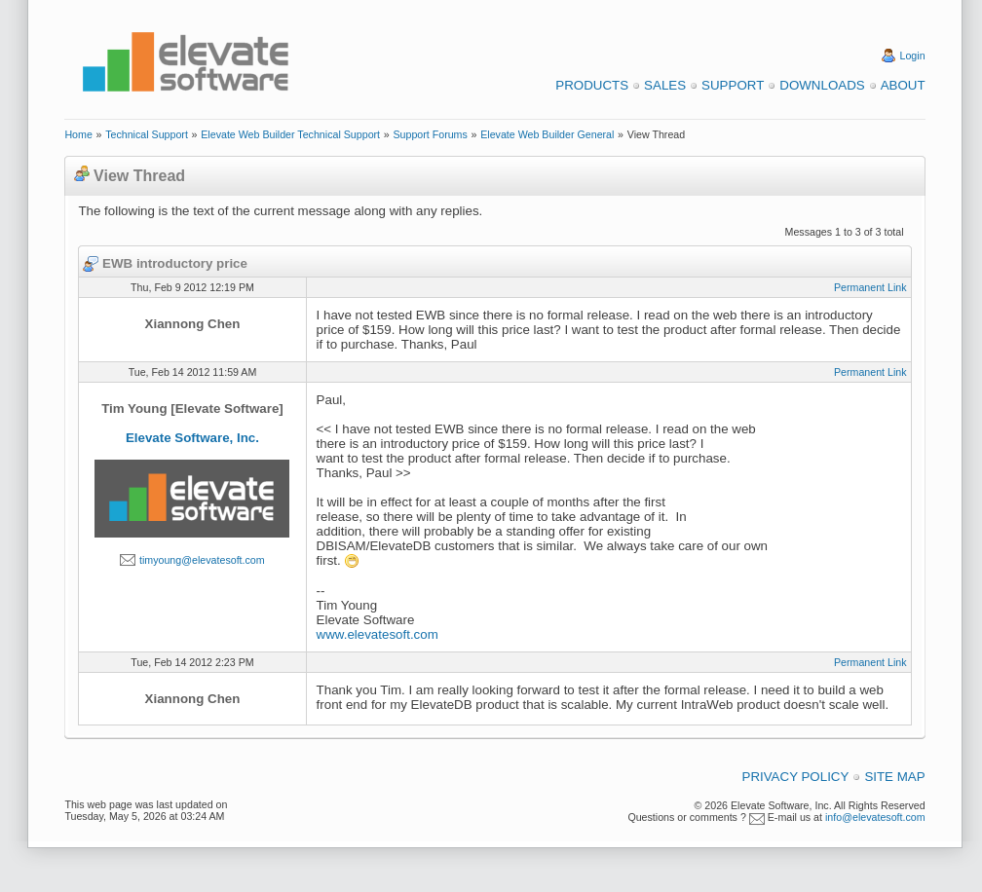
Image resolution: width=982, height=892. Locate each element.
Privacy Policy (796, 776)
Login (912, 55)
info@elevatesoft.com (875, 817)
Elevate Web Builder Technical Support (290, 134)
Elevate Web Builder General (547, 134)
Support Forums (430, 134)
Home (78, 134)
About (903, 85)
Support (732, 85)
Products (591, 85)
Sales (665, 85)
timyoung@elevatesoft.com (202, 560)
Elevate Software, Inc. (192, 437)
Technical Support (146, 134)
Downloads (821, 85)
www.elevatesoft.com (377, 634)
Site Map (894, 776)
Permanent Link (870, 287)
